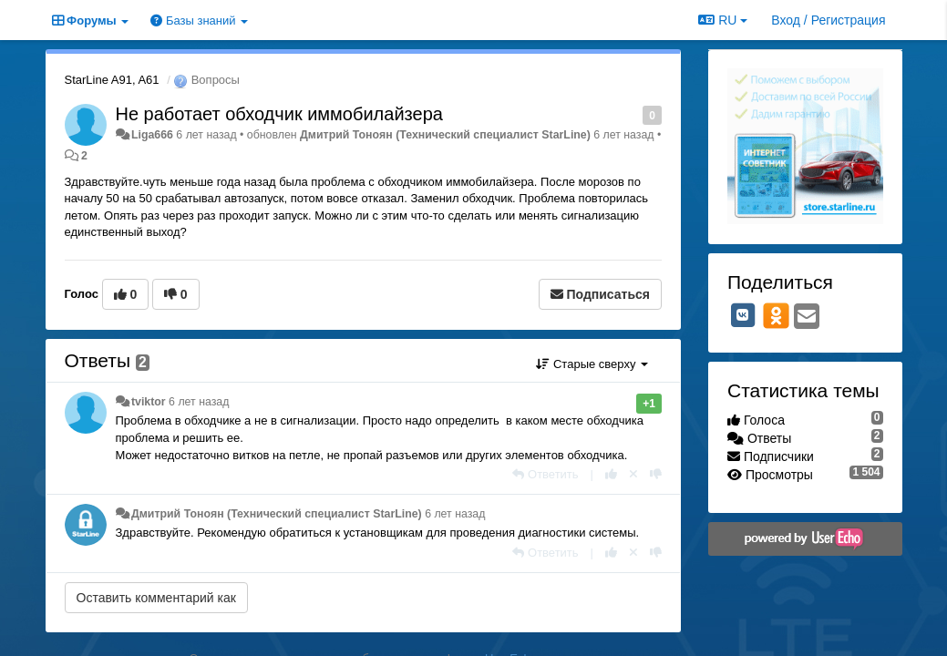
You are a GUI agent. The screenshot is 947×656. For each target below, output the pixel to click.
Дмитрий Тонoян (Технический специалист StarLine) (445, 134)
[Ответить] (545, 474)
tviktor (148, 401)
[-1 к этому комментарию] (656, 474)
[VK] (743, 315)
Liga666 (152, 134)
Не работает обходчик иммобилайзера (279, 114)
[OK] (776, 315)
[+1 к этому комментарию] (611, 474)
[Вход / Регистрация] (828, 20)
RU (722, 20)
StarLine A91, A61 (112, 80)
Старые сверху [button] (592, 364)
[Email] (806, 317)
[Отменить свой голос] (633, 474)
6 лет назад (199, 401)
